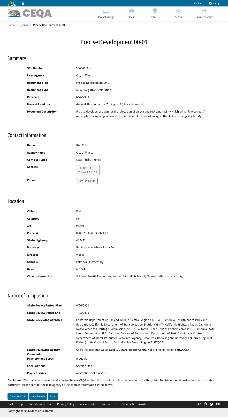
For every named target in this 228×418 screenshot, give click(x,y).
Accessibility (88, 405)
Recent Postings (105, 13)
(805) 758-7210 (86, 182)
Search (178, 13)
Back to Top (15, 405)
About (131, 13)
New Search (38, 397)
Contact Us (200, 3)
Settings (214, 3)
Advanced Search (205, 13)
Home (11, 25)
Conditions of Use (39, 405)
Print (53, 397)
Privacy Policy (65, 405)
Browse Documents (133, 405)
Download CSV (18, 397)
